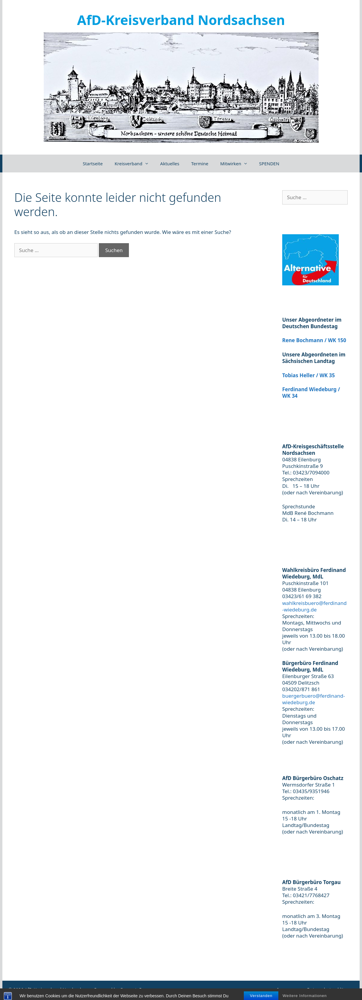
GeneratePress (135, 989)
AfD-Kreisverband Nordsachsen (181, 20)
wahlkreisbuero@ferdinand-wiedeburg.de (314, 606)
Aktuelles (169, 163)
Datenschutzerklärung (330, 989)
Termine (199, 163)
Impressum (289, 989)
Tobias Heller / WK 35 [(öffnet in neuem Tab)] (308, 375)
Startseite (93, 163)
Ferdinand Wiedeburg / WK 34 (311, 392)
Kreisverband (134, 163)
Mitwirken (236, 163)
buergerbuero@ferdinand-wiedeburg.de (313, 699)
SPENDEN (269, 163)
